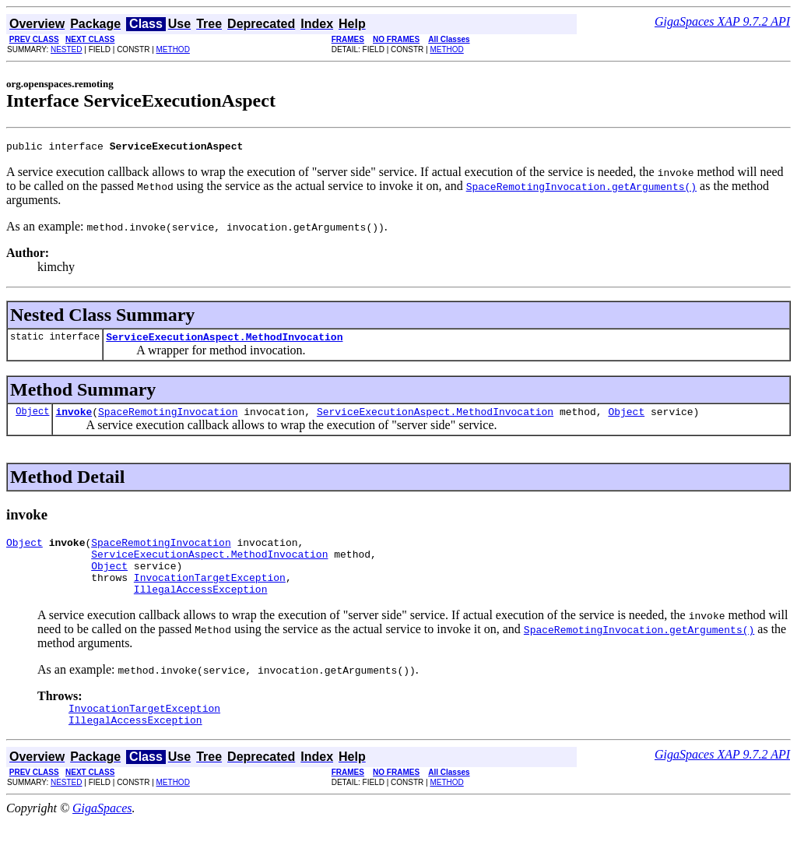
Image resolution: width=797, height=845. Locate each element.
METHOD (173, 49)
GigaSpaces (102, 831)
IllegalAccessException (201, 607)
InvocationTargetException (210, 593)
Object (32, 417)
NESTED (67, 49)
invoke (73, 418)
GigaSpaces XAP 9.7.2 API (722, 21)
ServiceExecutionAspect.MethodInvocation (224, 341)
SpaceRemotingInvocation (167, 418)
